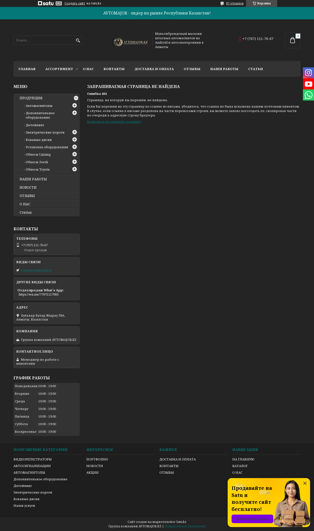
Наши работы (224, 69)
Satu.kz (181, 522)
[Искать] (78, 40)
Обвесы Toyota (38, 169)
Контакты (114, 69)
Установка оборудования (47, 147)
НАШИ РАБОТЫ (33, 179)
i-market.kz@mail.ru (36, 270)
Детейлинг (35, 125)
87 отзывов (235, 3)
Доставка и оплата (154, 69)
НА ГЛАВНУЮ (243, 459)
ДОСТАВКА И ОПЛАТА (177, 459)
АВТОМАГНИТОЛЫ (29, 472)
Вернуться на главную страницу (114, 121)
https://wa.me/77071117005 (39, 294)
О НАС (25, 204)
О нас (88, 69)
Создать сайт (75, 3)
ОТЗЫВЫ (27, 196)
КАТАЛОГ (240, 466)
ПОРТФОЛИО (97, 459)
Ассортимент (59, 69)
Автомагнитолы (39, 105)
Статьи (255, 69)
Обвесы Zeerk (37, 162)
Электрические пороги (45, 132)
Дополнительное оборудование (40, 115)
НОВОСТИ (28, 187)
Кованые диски (39, 139)
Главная (27, 69)
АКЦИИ (92, 472)
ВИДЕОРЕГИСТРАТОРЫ (32, 459)
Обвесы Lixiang (38, 154)
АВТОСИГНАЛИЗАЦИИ (32, 466)
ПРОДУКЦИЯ (31, 98)
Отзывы (192, 69)
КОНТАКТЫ (169, 466)
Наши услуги (24, 505)
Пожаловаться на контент (185, 526)
